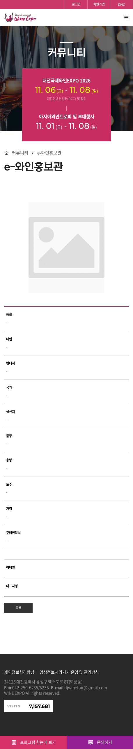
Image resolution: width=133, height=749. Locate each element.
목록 (18, 607)
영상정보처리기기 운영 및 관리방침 (69, 672)
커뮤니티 (20, 153)
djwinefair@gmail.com (85, 687)
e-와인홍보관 (49, 153)
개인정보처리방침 (19, 672)
